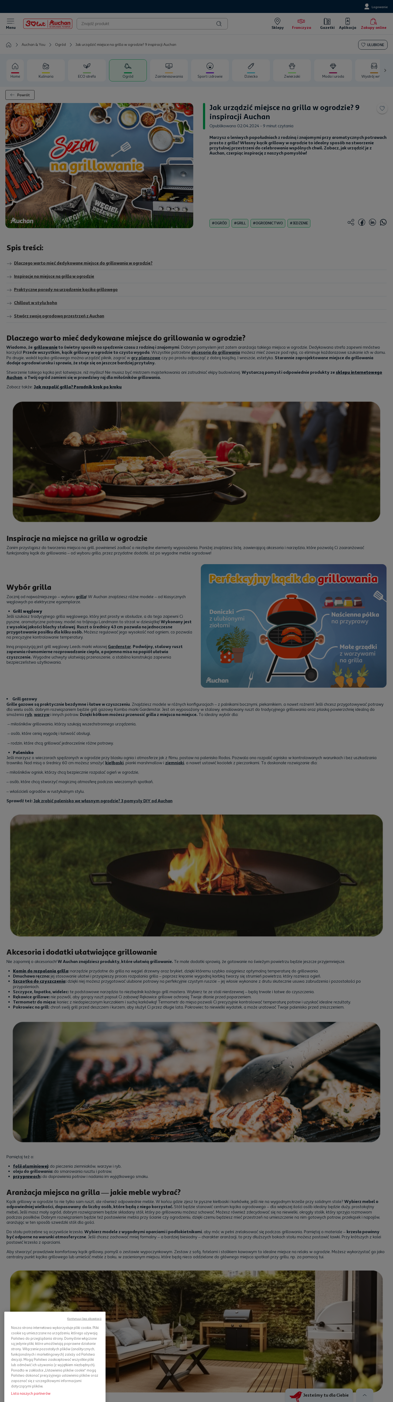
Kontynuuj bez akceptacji (84, 1361)
